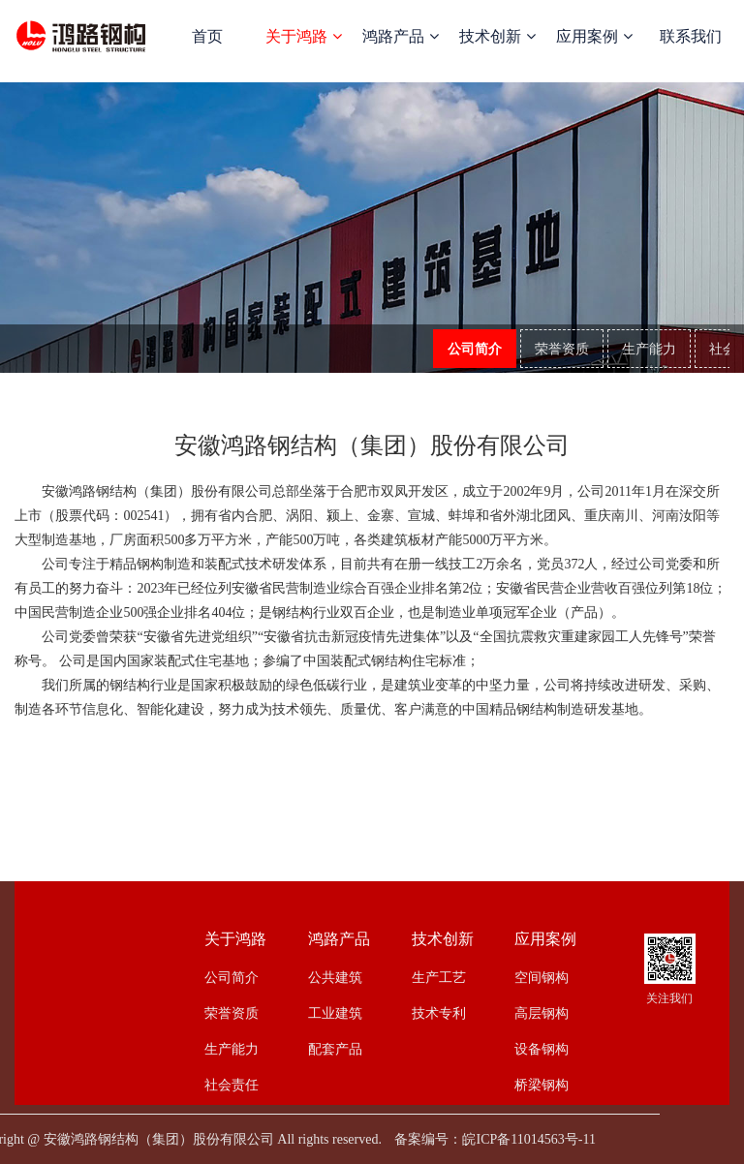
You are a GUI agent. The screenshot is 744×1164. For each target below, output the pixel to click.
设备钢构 (541, 1049)
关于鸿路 (303, 36)
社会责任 (231, 1084)
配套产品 (335, 1049)
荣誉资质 (562, 349)
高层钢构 (541, 1013)
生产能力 (649, 349)
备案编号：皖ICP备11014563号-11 (494, 1139)
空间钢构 (541, 977)
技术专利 (439, 1013)
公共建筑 (335, 977)
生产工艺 (439, 977)
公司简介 (475, 349)
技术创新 (497, 36)
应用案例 (594, 36)
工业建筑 (335, 1013)
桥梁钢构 (541, 1084)
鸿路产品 (400, 36)
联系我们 (691, 36)
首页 (207, 36)
